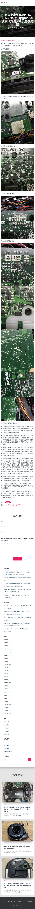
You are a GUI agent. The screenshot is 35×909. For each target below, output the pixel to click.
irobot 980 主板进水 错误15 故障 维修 (14, 505)
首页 (25, 901)
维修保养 (8, 502)
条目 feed (6, 745)
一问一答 (30, 901)
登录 (5, 742)
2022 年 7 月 (7, 658)
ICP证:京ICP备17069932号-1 (9, 901)
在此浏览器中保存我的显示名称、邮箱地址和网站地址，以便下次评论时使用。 (17, 539)
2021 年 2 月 (7, 679)
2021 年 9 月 (7, 667)
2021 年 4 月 (7, 676)
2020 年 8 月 (7, 686)
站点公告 (6, 728)
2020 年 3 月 (7, 695)
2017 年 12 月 (7, 713)
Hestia (13, 905)
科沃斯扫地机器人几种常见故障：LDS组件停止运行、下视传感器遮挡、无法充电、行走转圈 (17, 809)
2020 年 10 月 (7, 682)
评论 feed (6, 748)
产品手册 (6, 721)
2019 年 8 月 (7, 707)
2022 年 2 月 (7, 661)
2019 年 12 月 (7, 704)
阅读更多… (19, 815)
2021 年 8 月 (7, 670)
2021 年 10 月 (7, 664)
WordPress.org (8, 751)
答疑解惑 (6, 731)
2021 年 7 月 (7, 673)
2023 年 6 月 (7, 639)
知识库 (19, 901)
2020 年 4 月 (7, 692)
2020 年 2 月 (7, 698)
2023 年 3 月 (7, 643)
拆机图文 (6, 725)
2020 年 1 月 (7, 701)
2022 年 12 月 (7, 649)
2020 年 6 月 (7, 689)
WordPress (20, 905)
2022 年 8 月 (7, 655)
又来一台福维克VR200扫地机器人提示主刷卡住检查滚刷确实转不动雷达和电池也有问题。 (17, 885)
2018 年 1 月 (7, 710)
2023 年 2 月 (7, 646)
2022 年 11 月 (7, 652)
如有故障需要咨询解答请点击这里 (11, 40)
